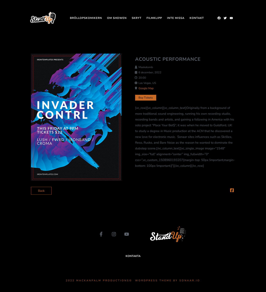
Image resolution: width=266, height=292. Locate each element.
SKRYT (136, 18)
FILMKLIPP (154, 18)
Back (41, 191)
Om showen (117, 18)
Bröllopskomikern (86, 18)
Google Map (146, 88)
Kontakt (197, 18)
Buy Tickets (146, 98)
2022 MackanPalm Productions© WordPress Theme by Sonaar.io (133, 280)
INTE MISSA (175, 18)
